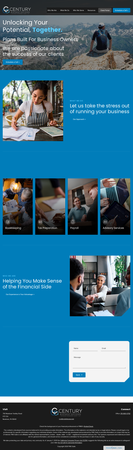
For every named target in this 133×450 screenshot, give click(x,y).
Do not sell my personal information (70, 443)
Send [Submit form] (78, 375)
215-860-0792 (125, 413)
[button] (52, 5)
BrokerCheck (88, 426)
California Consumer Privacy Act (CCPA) (74, 440)
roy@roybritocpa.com (66, 419)
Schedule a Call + (11, 62)
